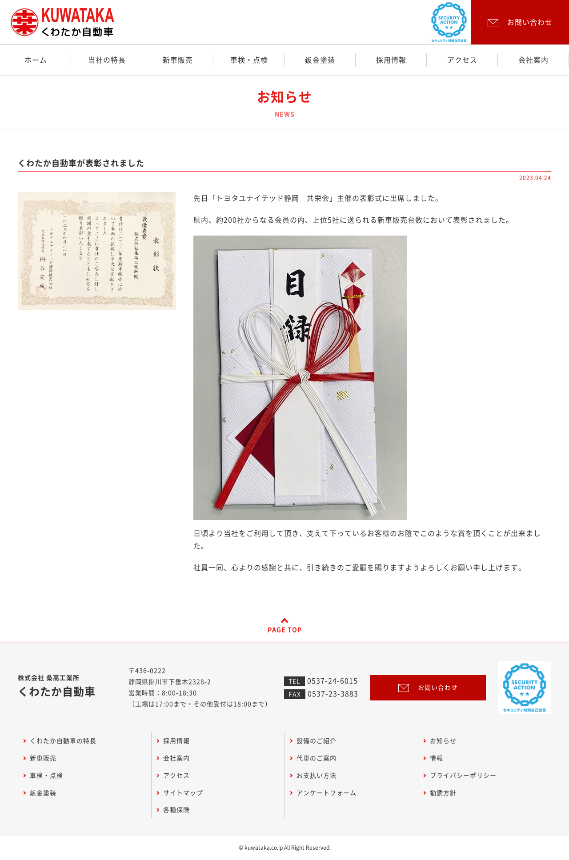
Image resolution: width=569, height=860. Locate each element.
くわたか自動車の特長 (63, 741)
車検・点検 (249, 60)
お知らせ (443, 741)
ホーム (35, 60)
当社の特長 (107, 60)
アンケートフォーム (327, 793)
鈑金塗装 (320, 60)
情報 (436, 758)
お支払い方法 (317, 775)
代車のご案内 (317, 758)
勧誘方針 (443, 793)
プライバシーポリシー (463, 775)
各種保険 (176, 810)
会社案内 (533, 60)
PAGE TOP (285, 630)
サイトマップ (183, 793)
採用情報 (391, 60)
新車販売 (178, 60)
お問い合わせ (428, 687)
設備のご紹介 (317, 741)
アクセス (462, 60)
